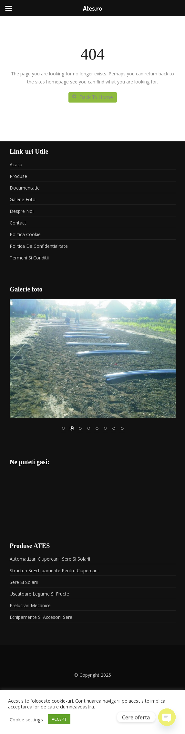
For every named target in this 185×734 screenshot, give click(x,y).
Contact (18, 223)
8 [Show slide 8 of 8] (122, 429)
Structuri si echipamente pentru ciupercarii (54, 570)
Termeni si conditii (29, 258)
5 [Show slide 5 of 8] (96, 429)
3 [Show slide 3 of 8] (80, 429)
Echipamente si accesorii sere (41, 617)
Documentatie (25, 188)
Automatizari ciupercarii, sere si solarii (50, 559)
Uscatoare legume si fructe (39, 594)
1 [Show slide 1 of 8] (63, 429)
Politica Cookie (25, 234)
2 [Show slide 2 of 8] (71, 429)
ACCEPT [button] (59, 719)
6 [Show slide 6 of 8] (105, 429)
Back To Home (92, 97)
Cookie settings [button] (26, 719)
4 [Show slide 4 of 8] (88, 429)
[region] (93, 369)
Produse (18, 176)
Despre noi (22, 211)
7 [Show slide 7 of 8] (113, 429)
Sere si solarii (24, 582)
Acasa (16, 164)
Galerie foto (23, 199)
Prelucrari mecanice (30, 605)
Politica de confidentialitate (39, 246)
